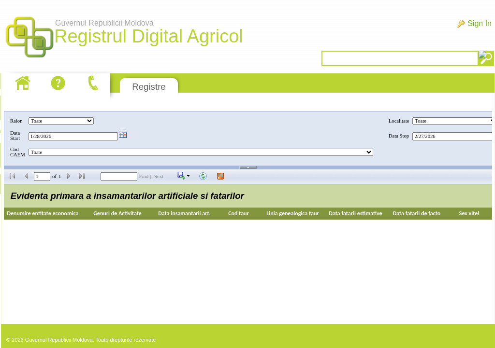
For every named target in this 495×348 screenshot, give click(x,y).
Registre (148, 87)
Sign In (479, 23)
